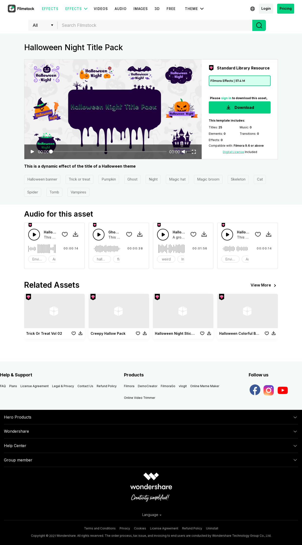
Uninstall (212, 528)
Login (266, 8)
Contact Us (85, 386)
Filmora (129, 386)
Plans (13, 386)
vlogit (183, 386)
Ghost (132, 179)
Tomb (54, 192)
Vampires (78, 192)
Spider (32, 192)
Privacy (125, 528)
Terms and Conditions (100, 528)
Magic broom (208, 179)
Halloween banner (42, 179)
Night (153, 179)
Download (239, 108)
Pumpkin (109, 179)
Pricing (286, 8)
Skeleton (238, 179)
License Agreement (34, 386)
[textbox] (155, 25)
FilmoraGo (168, 386)
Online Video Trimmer (139, 398)
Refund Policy (107, 386)
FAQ (3, 386)
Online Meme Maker (204, 386)
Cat (260, 179)
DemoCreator (147, 386)
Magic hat (177, 179)
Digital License (233, 152)
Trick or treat (79, 179)
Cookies (140, 528)
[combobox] (154, 25)
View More (264, 285)
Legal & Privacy (63, 386)
